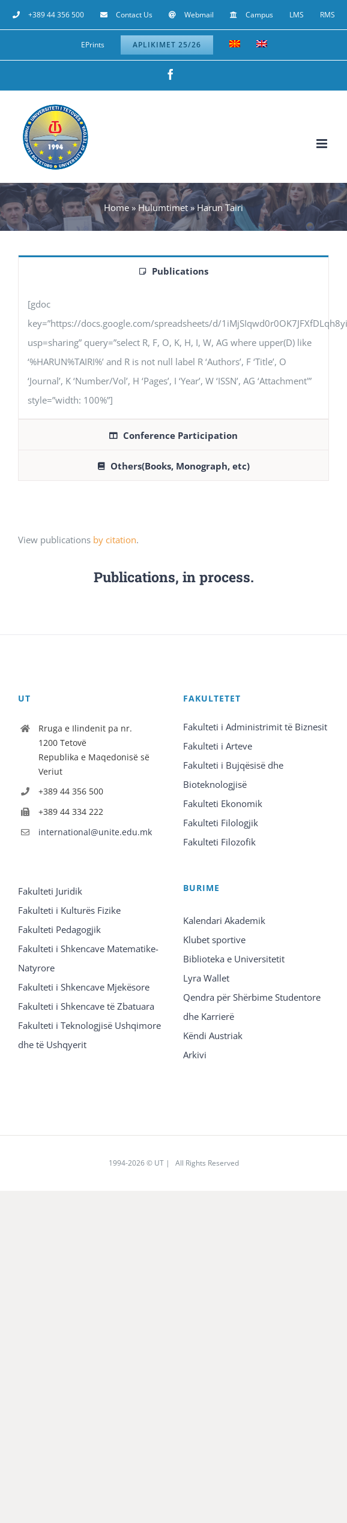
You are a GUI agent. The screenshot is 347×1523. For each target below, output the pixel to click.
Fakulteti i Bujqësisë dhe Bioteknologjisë (233, 774)
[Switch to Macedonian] (235, 45)
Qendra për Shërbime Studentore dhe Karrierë (252, 1006)
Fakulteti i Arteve (217, 746)
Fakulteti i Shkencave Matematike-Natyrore (88, 958)
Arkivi (195, 1055)
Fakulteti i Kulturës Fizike (69, 910)
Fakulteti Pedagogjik (59, 929)
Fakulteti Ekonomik (222, 803)
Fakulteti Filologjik (220, 823)
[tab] (173, 270)
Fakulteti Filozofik (219, 842)
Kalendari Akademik (224, 920)
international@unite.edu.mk (95, 832)
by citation (114, 540)
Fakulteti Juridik (50, 891)
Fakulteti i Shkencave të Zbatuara (86, 1006)
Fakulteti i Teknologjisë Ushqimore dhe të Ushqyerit (89, 1035)
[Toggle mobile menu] (322, 143)
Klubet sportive (214, 940)
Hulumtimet (163, 207)
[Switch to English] (262, 45)
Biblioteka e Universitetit (234, 959)
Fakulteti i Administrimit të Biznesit (255, 727)
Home (116, 207)
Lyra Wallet (206, 978)
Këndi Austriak (213, 1036)
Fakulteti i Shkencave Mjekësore (83, 987)
